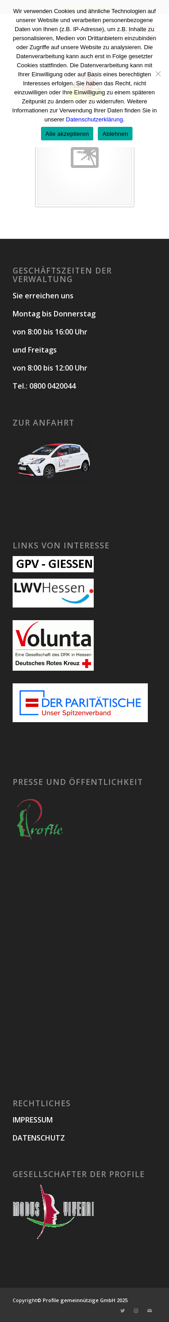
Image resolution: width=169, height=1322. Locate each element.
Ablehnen (115, 133)
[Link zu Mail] (149, 1310)
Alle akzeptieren (67, 133)
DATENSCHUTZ (39, 1138)
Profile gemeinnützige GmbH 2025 (85, 1300)
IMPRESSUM (33, 1120)
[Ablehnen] (157, 73)
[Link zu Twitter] (122, 1310)
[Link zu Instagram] (136, 1310)
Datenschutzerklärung (94, 119)
